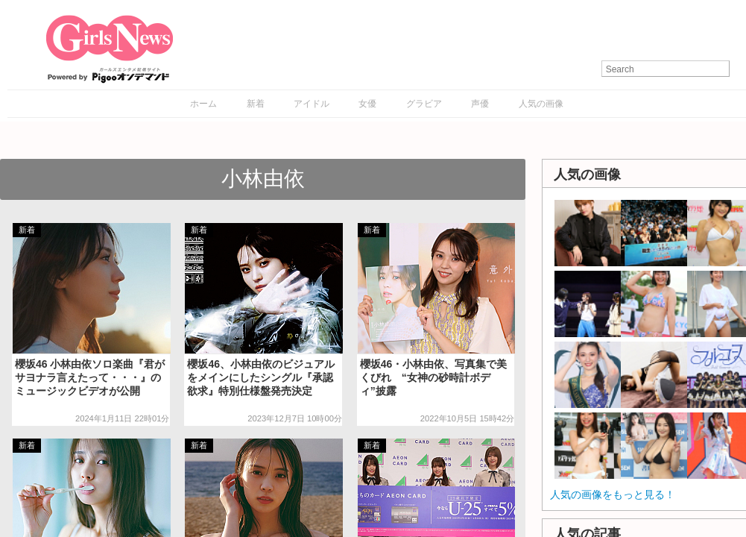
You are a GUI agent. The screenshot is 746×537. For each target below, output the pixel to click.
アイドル (311, 103)
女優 (367, 103)
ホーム (203, 103)
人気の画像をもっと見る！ (612, 494)
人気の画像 (541, 103)
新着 (256, 103)
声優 (480, 103)
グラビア (424, 103)
